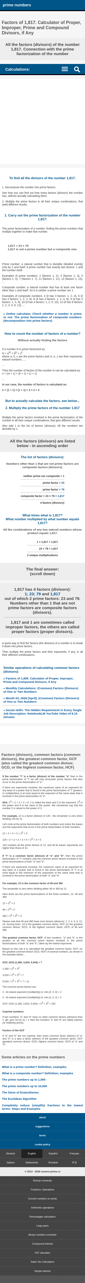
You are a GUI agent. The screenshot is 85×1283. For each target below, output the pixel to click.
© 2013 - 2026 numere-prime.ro (42, 1171)
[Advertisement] (42, 121)
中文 (74, 1162)
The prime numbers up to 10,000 (24, 1086)
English (32, 1153)
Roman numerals (42, 1180)
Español (53, 1153)
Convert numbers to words (42, 1198)
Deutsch (10, 1153)
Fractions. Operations (42, 1189)
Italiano (11, 1162)
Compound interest (42, 1243)
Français (74, 1153)
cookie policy (42, 1144)
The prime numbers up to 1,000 (23, 1079)
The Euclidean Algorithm (19, 1098)
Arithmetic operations (42, 1207)
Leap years (42, 1225)
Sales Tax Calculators (42, 1261)
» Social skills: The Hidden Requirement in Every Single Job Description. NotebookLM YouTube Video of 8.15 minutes (42, 713)
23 (62, 482)
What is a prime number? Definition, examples (34, 1066)
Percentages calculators (42, 1216)
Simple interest (42, 1271)
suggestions (42, 1126)
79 (62, 489)
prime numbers (17, 5)
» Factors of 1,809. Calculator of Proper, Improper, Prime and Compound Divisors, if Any (38, 680)
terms (42, 1135)
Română (53, 1162)
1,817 (61, 496)
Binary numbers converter (43, 1234)
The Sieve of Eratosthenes (20, 1092)
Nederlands (32, 1162)
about (42, 1117)
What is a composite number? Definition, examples (37, 1073)
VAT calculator (42, 1252)
